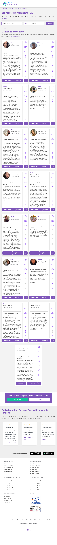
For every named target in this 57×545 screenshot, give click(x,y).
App (7, 519)
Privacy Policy (33, 519)
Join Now (4, 18)
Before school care (8, 506)
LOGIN (39, 399)
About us (41, 519)
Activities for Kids (8, 471)
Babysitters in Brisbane (9, 484)
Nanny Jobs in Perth (35, 485)
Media (18, 519)
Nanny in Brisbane (34, 467)
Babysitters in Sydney (9, 480)
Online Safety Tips (8, 469)
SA (20, 8)
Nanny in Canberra (34, 471)
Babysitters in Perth (8, 485)
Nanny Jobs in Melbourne (36, 482)
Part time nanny (7, 498)
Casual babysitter (8, 500)
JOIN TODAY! (17, 399)
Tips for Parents (8, 463)
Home (4, 8)
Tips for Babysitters (8, 465)
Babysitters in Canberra (9, 487)
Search (9, 8)
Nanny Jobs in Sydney (35, 480)
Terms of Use (25, 519)
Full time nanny (7, 496)
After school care (8, 504)
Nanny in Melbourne (35, 465)
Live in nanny (7, 502)
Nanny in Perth (33, 469)
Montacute (24, 8)
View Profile (7, 80)
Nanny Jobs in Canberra (36, 487)
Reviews (13, 519)
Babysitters (15, 8)
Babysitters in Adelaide (9, 489)
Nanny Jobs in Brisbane (36, 484)
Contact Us (48, 519)
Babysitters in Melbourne (10, 482)
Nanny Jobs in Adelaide (36, 489)
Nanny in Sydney (34, 463)
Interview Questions (8, 467)
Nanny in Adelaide (34, 473)
